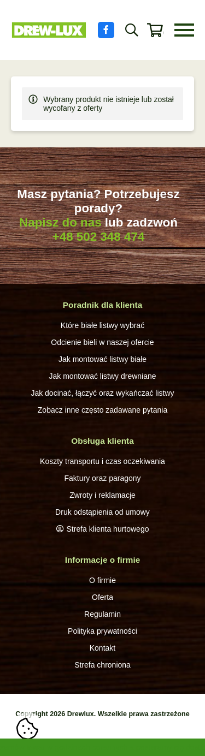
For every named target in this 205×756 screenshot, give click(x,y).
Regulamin (102, 614)
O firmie (102, 580)
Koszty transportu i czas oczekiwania (102, 461)
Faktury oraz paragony (102, 478)
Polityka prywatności (102, 631)
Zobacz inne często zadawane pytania (102, 410)
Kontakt (102, 648)
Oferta (102, 597)
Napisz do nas (60, 222)
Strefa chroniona (102, 664)
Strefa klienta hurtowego (108, 529)
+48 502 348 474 (98, 236)
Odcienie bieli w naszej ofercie (102, 342)
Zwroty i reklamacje (102, 495)
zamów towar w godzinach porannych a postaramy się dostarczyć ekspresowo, (102, 747)
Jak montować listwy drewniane (102, 376)
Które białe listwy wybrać (102, 325)
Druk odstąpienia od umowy (102, 512)
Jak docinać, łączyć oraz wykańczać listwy (102, 393)
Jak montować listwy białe (102, 359)
